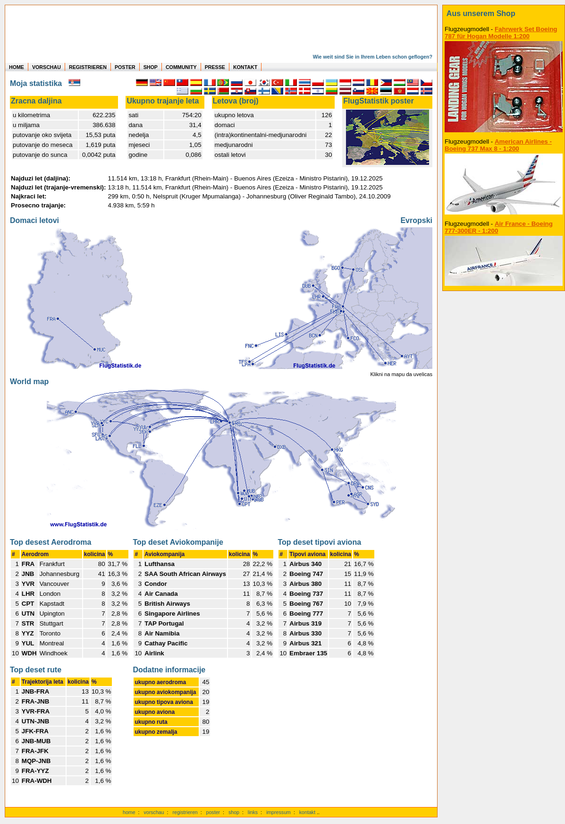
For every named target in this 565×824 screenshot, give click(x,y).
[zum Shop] (504, 13)
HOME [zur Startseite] (16, 67)
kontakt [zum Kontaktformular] (307, 812)
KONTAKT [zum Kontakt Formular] (245, 67)
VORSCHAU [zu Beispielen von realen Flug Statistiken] (46, 67)
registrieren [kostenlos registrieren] (184, 812)
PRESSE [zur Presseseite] (215, 67)
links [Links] (253, 812)
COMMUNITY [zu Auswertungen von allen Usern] (181, 67)
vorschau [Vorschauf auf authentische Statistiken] (153, 812)
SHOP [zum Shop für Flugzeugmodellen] (150, 67)
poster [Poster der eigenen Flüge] (213, 812)
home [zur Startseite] (129, 812)
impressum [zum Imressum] (278, 812)
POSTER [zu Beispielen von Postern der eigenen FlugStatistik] (125, 67)
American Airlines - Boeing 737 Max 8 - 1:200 (498, 145)
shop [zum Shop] (233, 812)
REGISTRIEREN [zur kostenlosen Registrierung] (88, 67)
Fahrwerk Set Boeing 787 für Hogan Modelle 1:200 (501, 33)
